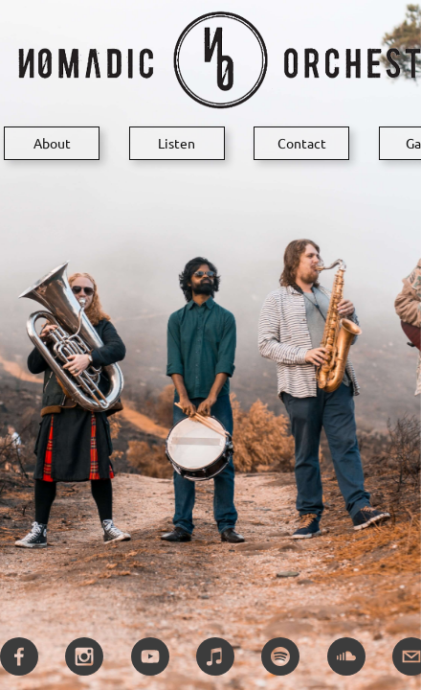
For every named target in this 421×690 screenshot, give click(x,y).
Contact (301, 142)
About (52, 142)
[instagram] (84, 656)
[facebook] (19, 656)
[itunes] (215, 656)
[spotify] (280, 656)
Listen (176, 142)
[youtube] (150, 656)
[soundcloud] (346, 656)
